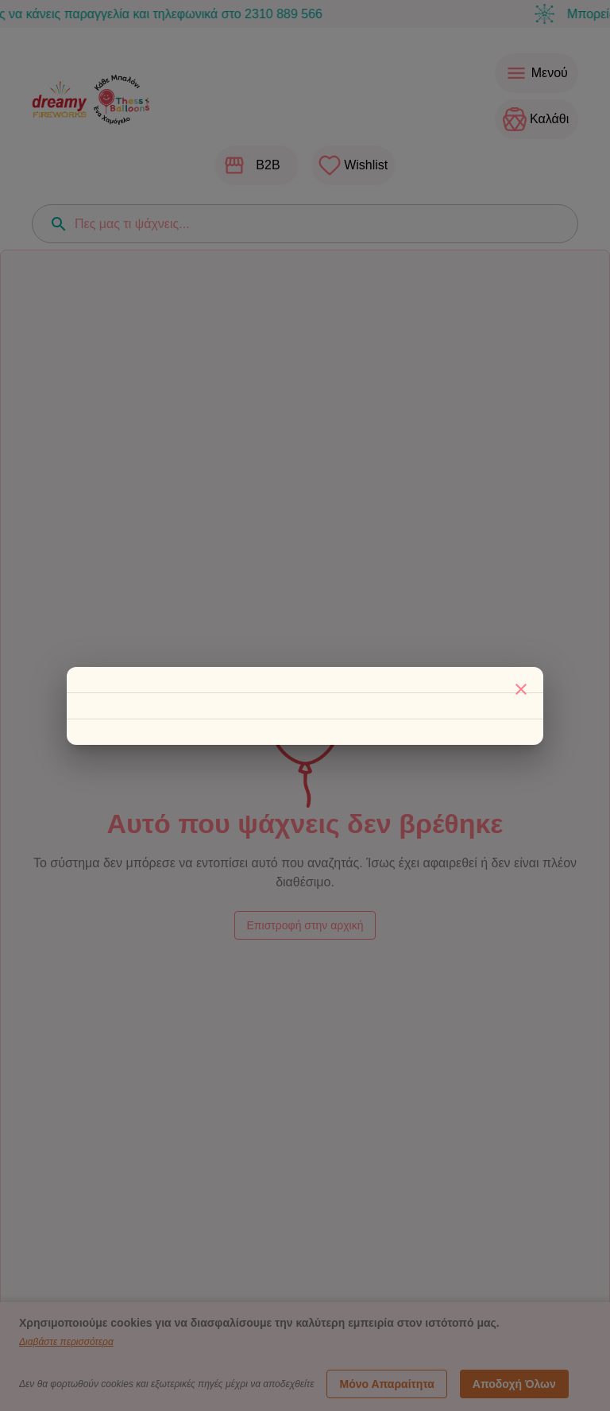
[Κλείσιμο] (521, 689)
